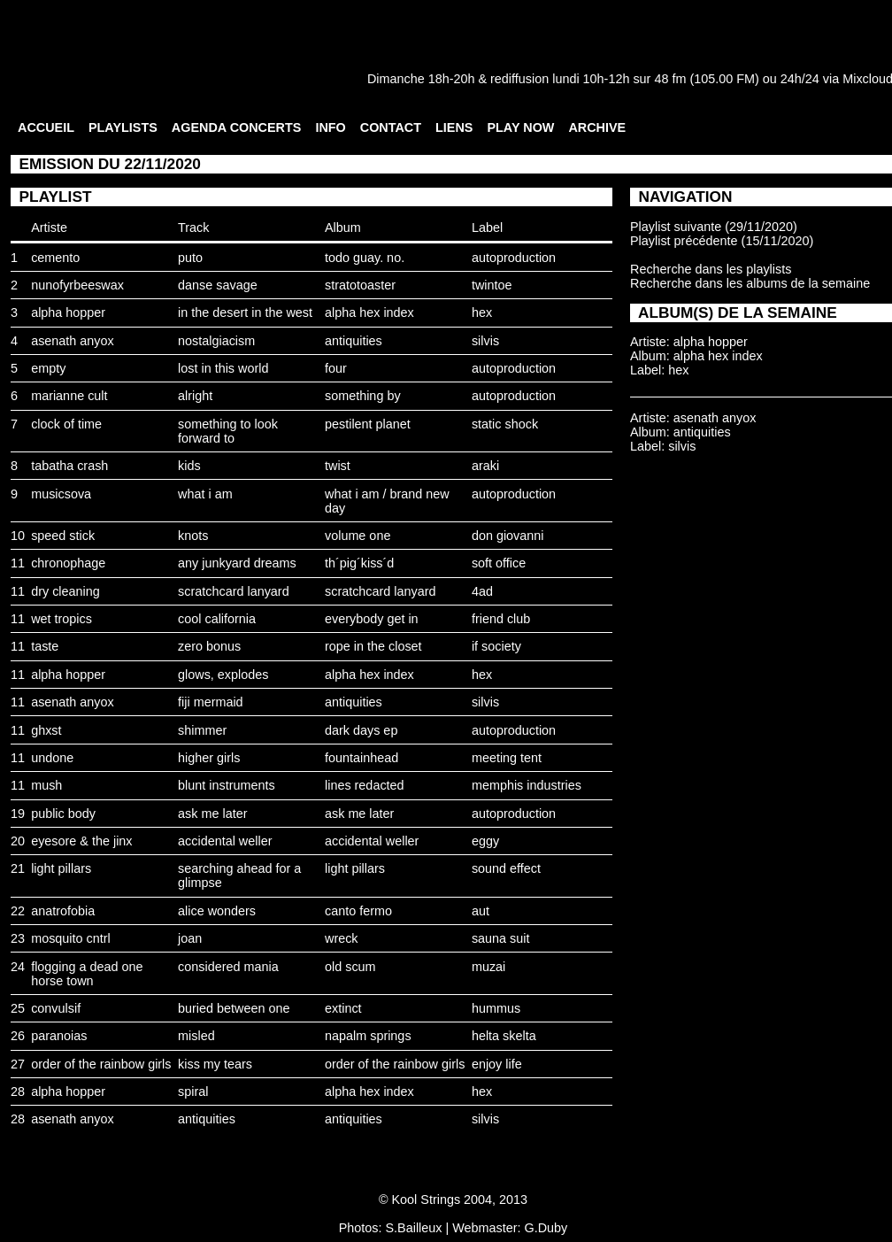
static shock (505, 424)
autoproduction (514, 258)
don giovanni (508, 535)
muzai (488, 967)
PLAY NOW (520, 127)
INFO (330, 127)
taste (44, 646)
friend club (501, 619)
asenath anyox (72, 341)
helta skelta (504, 1036)
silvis (485, 341)
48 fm (670, 79)
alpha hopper (68, 312)
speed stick (63, 535)
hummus (496, 1008)
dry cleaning (65, 591)
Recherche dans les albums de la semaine (750, 283)
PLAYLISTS (123, 127)
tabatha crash (69, 466)
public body (63, 813)
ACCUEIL (46, 127)
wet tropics (61, 619)
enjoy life (497, 1064)
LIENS (454, 127)
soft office (499, 563)
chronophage (68, 563)
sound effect (506, 868)
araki (485, 466)
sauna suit (501, 938)
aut (480, 911)
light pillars (61, 868)
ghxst (46, 730)
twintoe (492, 285)
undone (52, 758)
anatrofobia (63, 911)
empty (48, 368)
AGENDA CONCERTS (237, 127)
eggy (485, 841)
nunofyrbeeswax (77, 285)
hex (482, 312)
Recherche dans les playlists (710, 269)
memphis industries (526, 785)
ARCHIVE (597, 127)
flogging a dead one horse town (86, 974)
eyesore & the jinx (81, 841)
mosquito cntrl (71, 938)
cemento (55, 258)
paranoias (59, 1036)
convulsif (56, 1008)
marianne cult (69, 396)
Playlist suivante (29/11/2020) (713, 227)
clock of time (66, 424)
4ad (482, 591)
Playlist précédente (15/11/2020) (721, 241)
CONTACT (390, 127)
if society (496, 646)
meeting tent (507, 758)
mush (46, 785)
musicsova (61, 494)
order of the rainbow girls (101, 1064)
